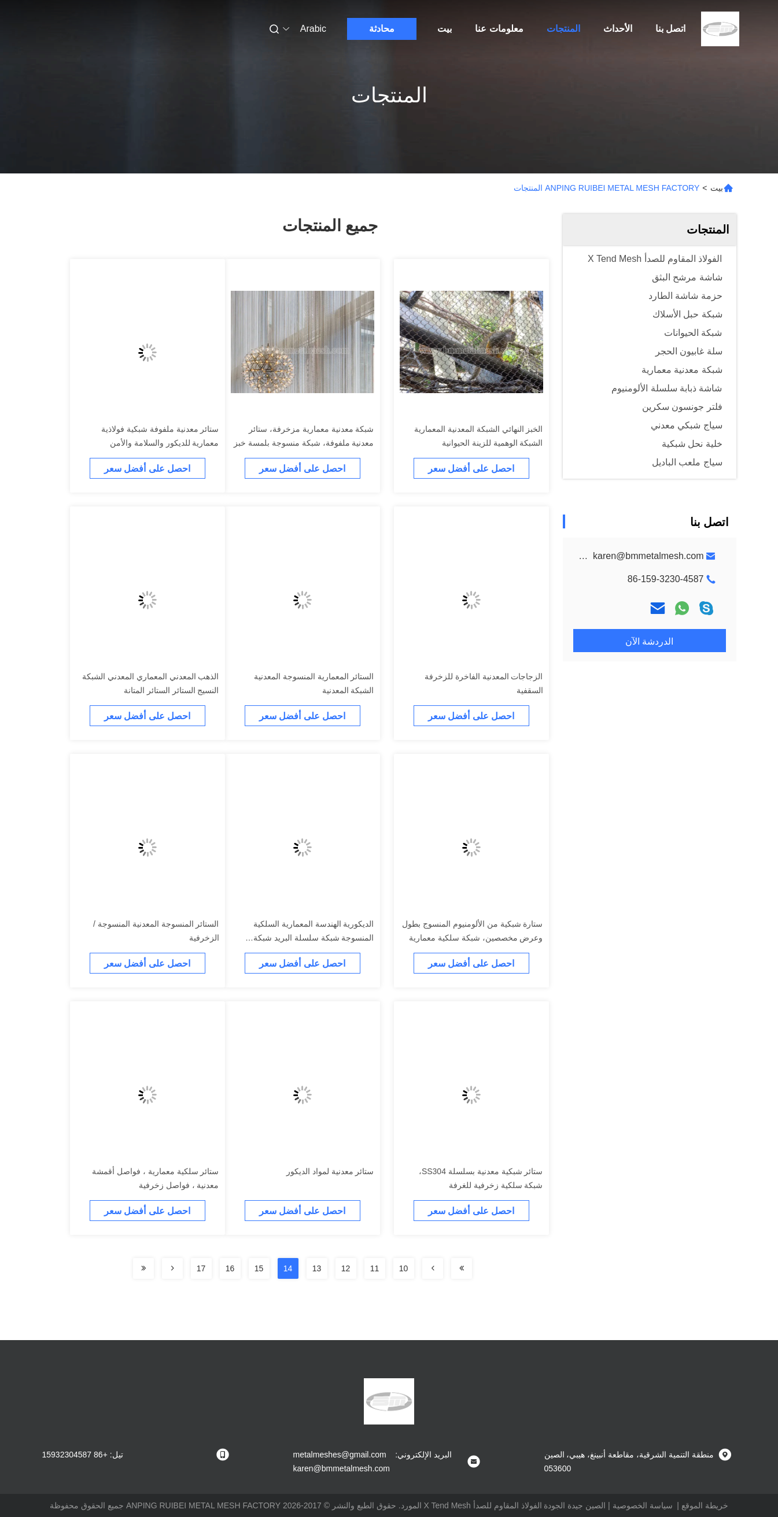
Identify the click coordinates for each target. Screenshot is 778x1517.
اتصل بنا (670, 29)
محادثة (381, 29)
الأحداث (617, 29)
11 (374, 1268)
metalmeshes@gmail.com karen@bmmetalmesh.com (590, 556)
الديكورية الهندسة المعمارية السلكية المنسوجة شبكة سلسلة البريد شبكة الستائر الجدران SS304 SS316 (313, 937)
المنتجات (563, 29)
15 (259, 1268)
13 (317, 1268)
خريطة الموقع (704, 1505)
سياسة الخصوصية (643, 1505)
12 (346, 1268)
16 (230, 1268)
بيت (444, 29)
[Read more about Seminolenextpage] (461, 1268)
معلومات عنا (499, 29)
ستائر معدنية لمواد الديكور (330, 1171)
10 (403, 1268)
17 (201, 1268)
